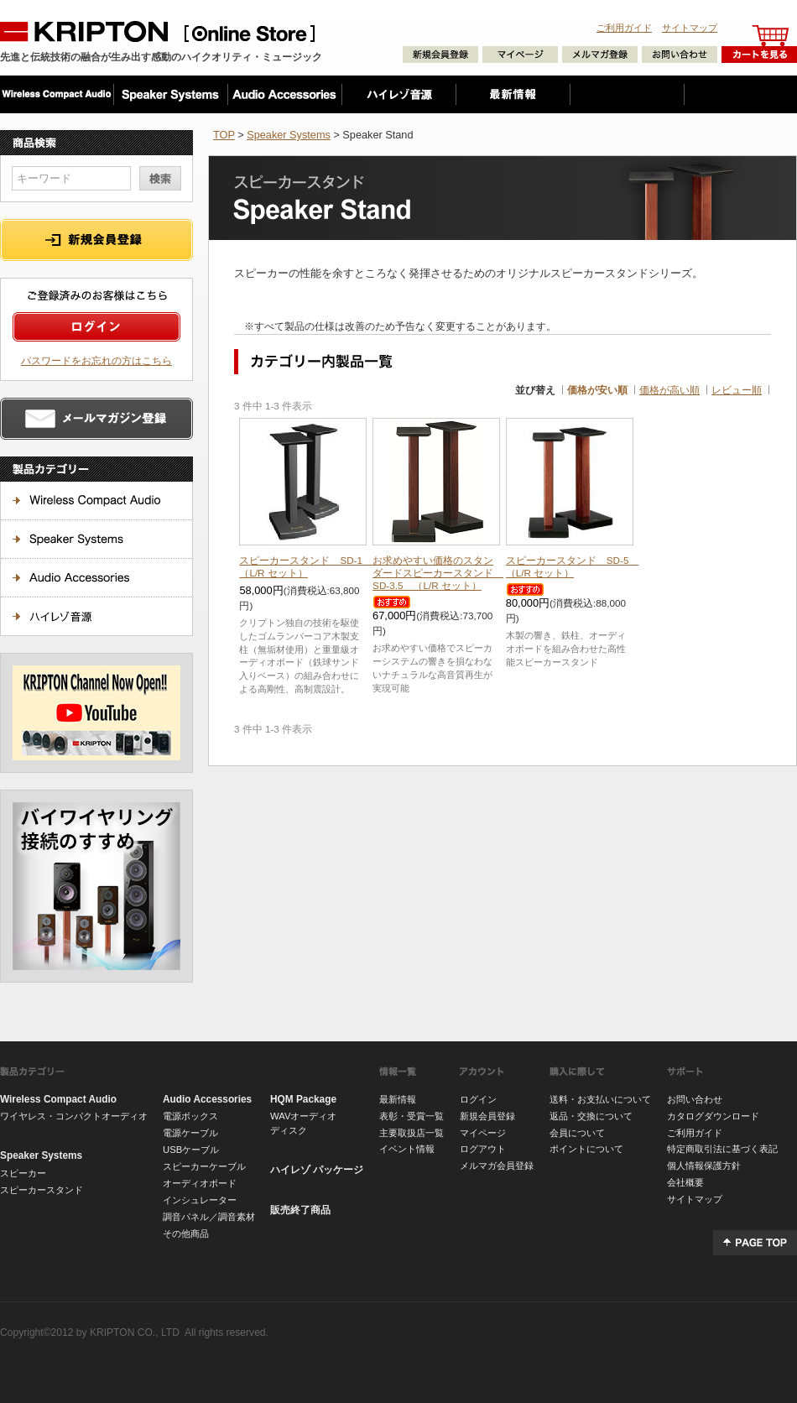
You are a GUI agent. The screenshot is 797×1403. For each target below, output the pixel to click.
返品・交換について (591, 1116)
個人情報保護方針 (704, 1165)
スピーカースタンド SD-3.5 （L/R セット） (437, 573)
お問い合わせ (694, 1099)
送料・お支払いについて (600, 1099)
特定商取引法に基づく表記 (722, 1149)
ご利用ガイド (624, 28)
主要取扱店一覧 (411, 1133)
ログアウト (483, 1149)
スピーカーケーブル (204, 1166)
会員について (577, 1133)
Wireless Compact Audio (58, 1099)
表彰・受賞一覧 (411, 1116)
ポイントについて (586, 1149)
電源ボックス (190, 1116)
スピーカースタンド (41, 1190)
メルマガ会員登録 (497, 1165)
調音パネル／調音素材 (209, 1217)
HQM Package (303, 1099)
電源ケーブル (190, 1133)
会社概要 (685, 1182)
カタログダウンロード (713, 1116)
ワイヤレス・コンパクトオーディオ (74, 1116)
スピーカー (23, 1173)
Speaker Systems (289, 134)
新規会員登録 (487, 1116)
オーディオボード (200, 1183)
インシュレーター (200, 1200)
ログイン (478, 1099)
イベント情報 (407, 1149)
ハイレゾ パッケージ (316, 1170)
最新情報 (397, 1099)
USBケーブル (191, 1150)
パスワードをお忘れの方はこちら (96, 360)
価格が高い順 (669, 389)
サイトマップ (689, 28)
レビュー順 (736, 389)
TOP (224, 134)
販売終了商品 (300, 1210)
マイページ (483, 1133)
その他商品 (186, 1233)
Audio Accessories (207, 1099)
